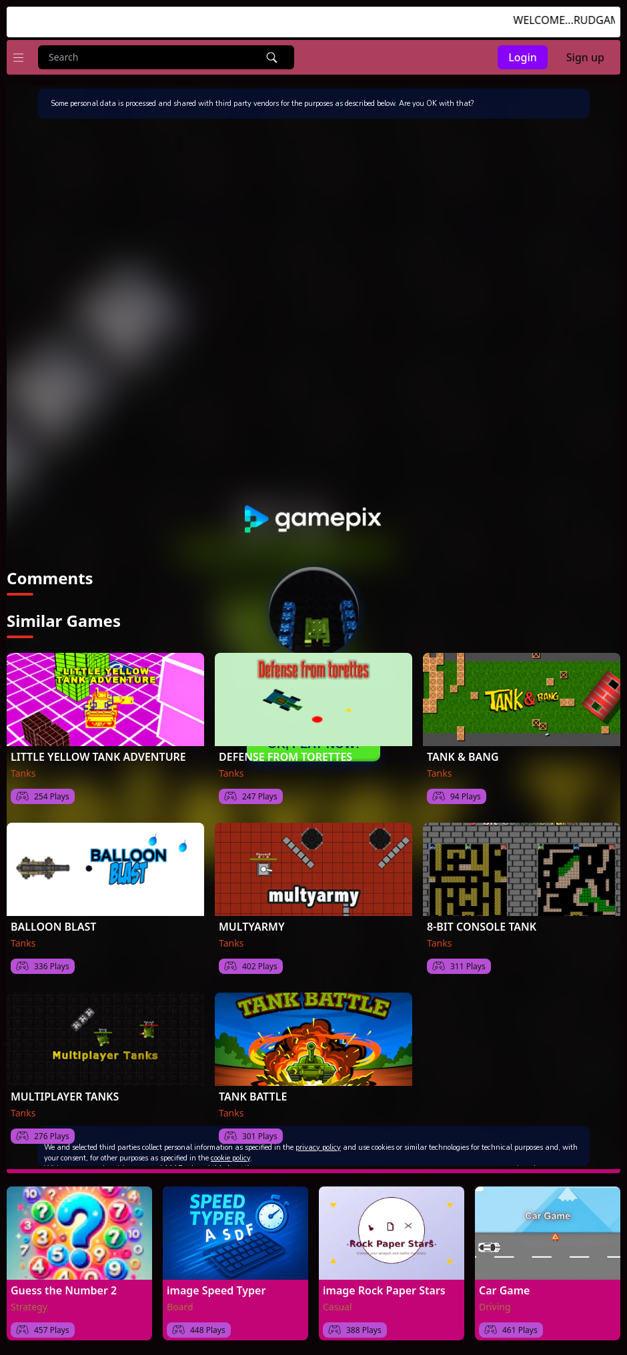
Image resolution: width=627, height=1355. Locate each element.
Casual (337, 1306)
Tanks (23, 773)
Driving (495, 1306)
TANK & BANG (463, 756)
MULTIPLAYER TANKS (65, 1096)
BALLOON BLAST (53, 926)
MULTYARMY (252, 926)
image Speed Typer (216, 1290)
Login (522, 57)
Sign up (585, 57)
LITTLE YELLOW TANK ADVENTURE (98, 756)
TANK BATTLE (253, 1096)
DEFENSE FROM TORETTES (285, 756)
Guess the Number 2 (64, 1290)
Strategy (29, 1306)
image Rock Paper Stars (384, 1290)
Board (180, 1306)
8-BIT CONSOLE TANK (481, 926)
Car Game (504, 1290)
